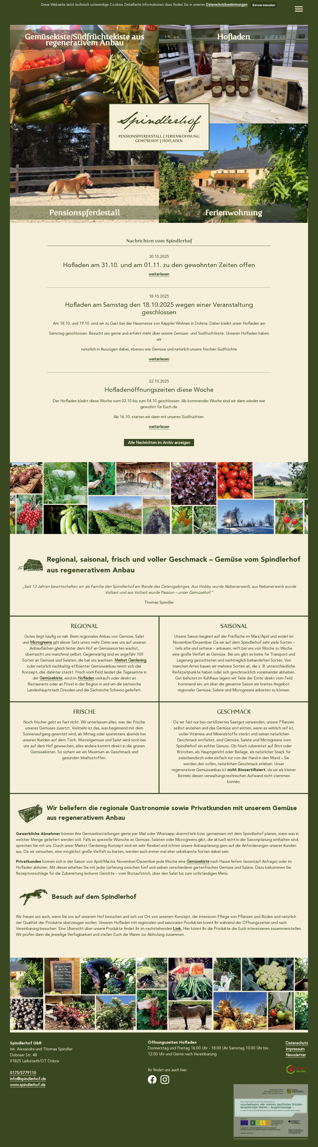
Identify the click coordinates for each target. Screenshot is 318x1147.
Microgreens (41, 643)
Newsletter (296, 1055)
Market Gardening (130, 661)
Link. (177, 929)
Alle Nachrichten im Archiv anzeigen (159, 443)
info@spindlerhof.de (28, 1079)
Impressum (295, 1049)
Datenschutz (297, 1043)
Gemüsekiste (51, 678)
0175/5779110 (23, 1073)
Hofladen (86, 678)
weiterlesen (159, 275)
